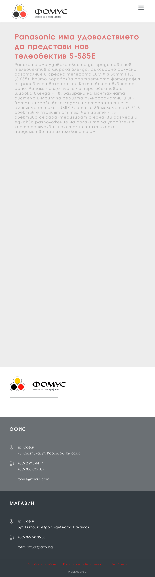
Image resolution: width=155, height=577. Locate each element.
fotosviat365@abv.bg (35, 547)
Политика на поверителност (84, 564)
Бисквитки (119, 564)
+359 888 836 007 (31, 469)
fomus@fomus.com (33, 479)
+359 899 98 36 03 (31, 537)
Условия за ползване (42, 564)
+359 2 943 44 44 (30, 463)
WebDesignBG (77, 571)
